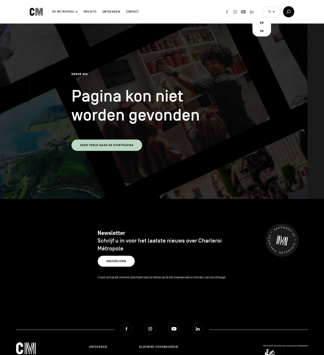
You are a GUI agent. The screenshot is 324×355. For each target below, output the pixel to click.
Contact (132, 11)
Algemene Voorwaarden (158, 347)
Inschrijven (116, 261)
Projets (89, 11)
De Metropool (63, 11)
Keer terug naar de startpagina (106, 145)
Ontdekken (111, 11)
